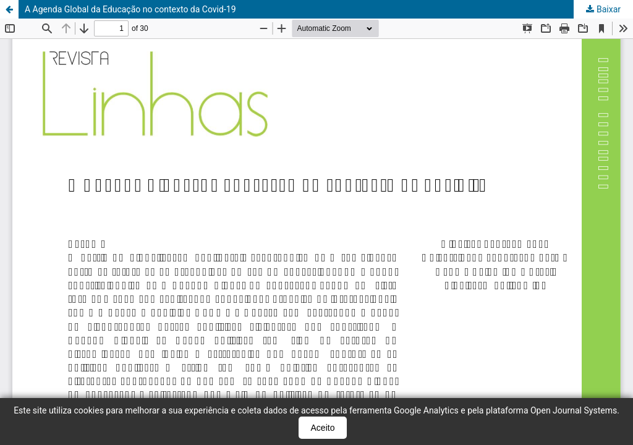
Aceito (323, 428)
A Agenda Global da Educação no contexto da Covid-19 (130, 9)
